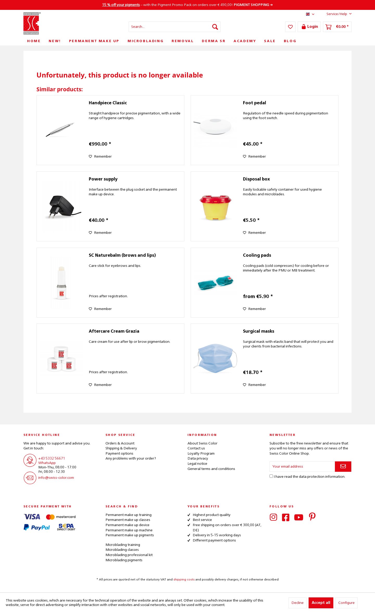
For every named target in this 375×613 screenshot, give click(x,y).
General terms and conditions (211, 469)
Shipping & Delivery (121, 448)
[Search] (215, 27)
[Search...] (175, 27)
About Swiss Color (202, 443)
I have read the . (309, 477)
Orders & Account (119, 443)
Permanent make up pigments (129, 535)
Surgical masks (258, 332)
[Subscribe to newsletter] (343, 466)
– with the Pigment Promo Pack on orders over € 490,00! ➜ (187, 5)
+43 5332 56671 (51, 458)
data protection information (322, 477)
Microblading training (122, 545)
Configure (346, 603)
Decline (297, 603)
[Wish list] (290, 27)
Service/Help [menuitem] (335, 14)
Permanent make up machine (129, 530)
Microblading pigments (123, 560)
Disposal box (256, 179)
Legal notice (197, 464)
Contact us (196, 448)
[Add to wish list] (100, 156)
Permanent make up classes (127, 520)
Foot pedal (254, 103)
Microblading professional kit (129, 555)
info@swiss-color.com (56, 478)
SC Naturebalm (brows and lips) (122, 256)
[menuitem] (175, 27)
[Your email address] (302, 466)
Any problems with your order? (130, 458)
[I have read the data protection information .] (271, 476)
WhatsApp (47, 463)
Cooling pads (257, 256)
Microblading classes (122, 550)
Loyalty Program (201, 453)
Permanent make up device (127, 525)
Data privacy (198, 458)
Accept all (321, 603)
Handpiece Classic (108, 103)
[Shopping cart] (337, 27)
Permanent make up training (128, 515)
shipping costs (184, 579)
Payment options (119, 453)
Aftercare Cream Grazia (114, 332)
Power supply (103, 179)
